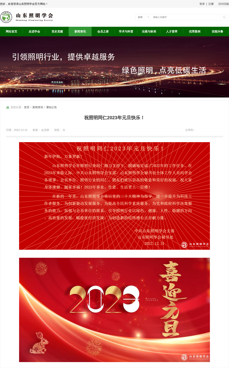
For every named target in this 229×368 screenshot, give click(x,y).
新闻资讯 (80, 31)
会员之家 (103, 31)
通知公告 (51, 107)
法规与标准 (149, 31)
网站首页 (11, 31)
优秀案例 (194, 31)
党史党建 (57, 31)
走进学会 (34, 31)
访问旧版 (223, 3)
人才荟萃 (171, 31)
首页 (26, 107)
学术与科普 (126, 31)
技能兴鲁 (217, 31)
